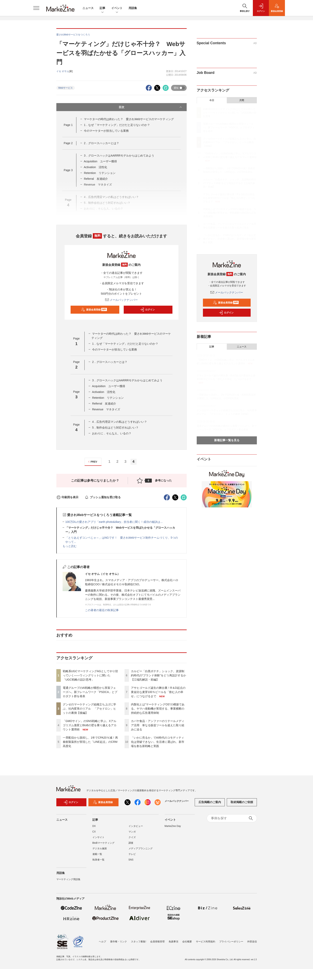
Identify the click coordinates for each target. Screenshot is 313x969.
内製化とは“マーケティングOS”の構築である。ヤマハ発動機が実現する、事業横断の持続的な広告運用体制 (158, 708)
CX (94, 831)
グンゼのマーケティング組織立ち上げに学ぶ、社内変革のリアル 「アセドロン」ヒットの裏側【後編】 (89, 708)
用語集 (133, 8)
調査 (131, 842)
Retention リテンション (99, 173)
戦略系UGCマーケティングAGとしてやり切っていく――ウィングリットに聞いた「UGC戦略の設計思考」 (90, 675)
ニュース (88, 8)
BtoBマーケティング (103, 842)
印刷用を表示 (67, 497)
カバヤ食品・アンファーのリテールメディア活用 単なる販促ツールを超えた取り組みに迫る (157, 725)
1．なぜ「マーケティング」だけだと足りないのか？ (117, 125)
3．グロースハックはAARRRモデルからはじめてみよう (119, 155)
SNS (131, 859)
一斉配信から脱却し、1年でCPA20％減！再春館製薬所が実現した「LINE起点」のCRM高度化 (90, 742)
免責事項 (173, 941)
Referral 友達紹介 (96, 178)
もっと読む (70, 546)
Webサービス (65, 87)
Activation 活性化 (95, 167)
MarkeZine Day (173, 826)
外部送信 (252, 941)
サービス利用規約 (205, 941)
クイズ (132, 837)
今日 (211, 100)
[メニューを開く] (36, 8)
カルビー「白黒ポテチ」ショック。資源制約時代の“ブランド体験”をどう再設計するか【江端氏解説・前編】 (158, 675)
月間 (241, 100)
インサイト (98, 837)
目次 (151, 107)
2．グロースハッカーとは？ (101, 143)
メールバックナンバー (121, 299)
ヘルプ (102, 941)
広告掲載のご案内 (210, 802)
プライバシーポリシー (231, 941)
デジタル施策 (99, 848)
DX (94, 826)
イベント (117, 8)
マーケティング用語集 (68, 879)
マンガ (132, 831)
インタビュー (136, 826)
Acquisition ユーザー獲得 (100, 161)
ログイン (147, 310)
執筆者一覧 (98, 859)
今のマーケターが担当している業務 (106, 130)
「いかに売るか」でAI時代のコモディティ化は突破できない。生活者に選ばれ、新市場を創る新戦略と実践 (157, 742)
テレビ (132, 854)
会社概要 (187, 941)
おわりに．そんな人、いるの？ (111, 433)
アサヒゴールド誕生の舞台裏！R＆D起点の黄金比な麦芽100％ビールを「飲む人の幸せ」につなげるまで (158, 692)
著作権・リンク (118, 941)
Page (68, 125)
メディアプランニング (141, 848)
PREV (92, 461)
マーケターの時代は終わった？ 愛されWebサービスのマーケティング (129, 119)
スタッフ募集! (138, 941)
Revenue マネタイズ (106, 409)
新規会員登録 (94, 310)
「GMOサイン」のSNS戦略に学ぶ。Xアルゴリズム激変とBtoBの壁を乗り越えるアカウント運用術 (89, 725)
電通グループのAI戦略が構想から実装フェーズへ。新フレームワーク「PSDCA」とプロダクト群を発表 (90, 692)
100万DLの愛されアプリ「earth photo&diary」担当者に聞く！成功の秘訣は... (114, 521)
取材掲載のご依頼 (242, 802)
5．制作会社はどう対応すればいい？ (115, 427)
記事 (102, 8)
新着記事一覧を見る (226, 440)
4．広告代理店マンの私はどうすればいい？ (119, 421)
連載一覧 (97, 854)
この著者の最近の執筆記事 (102, 610)
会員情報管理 (157, 941)
